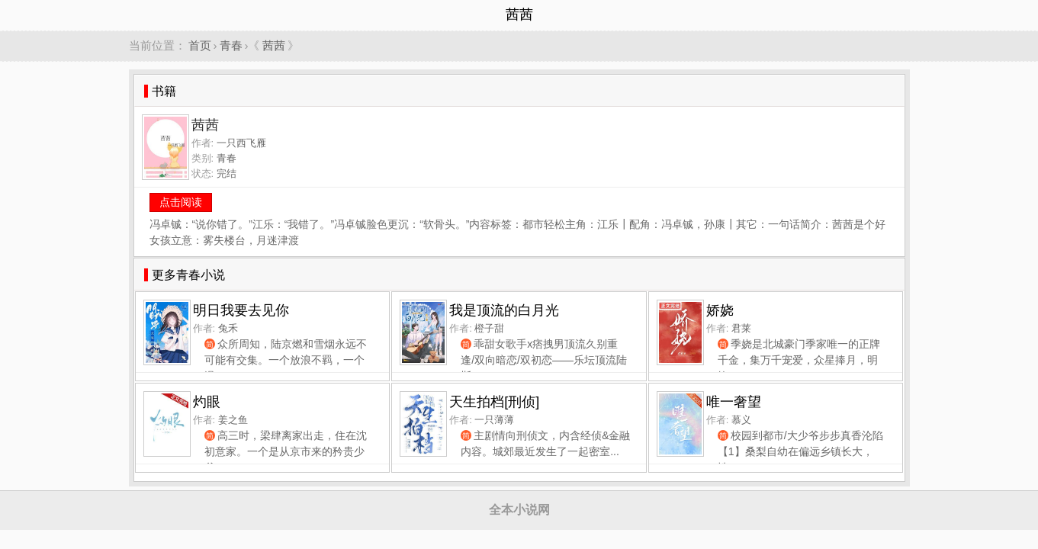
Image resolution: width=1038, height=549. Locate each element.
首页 (199, 45)
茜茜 (273, 45)
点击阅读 (180, 202)
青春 (231, 45)
